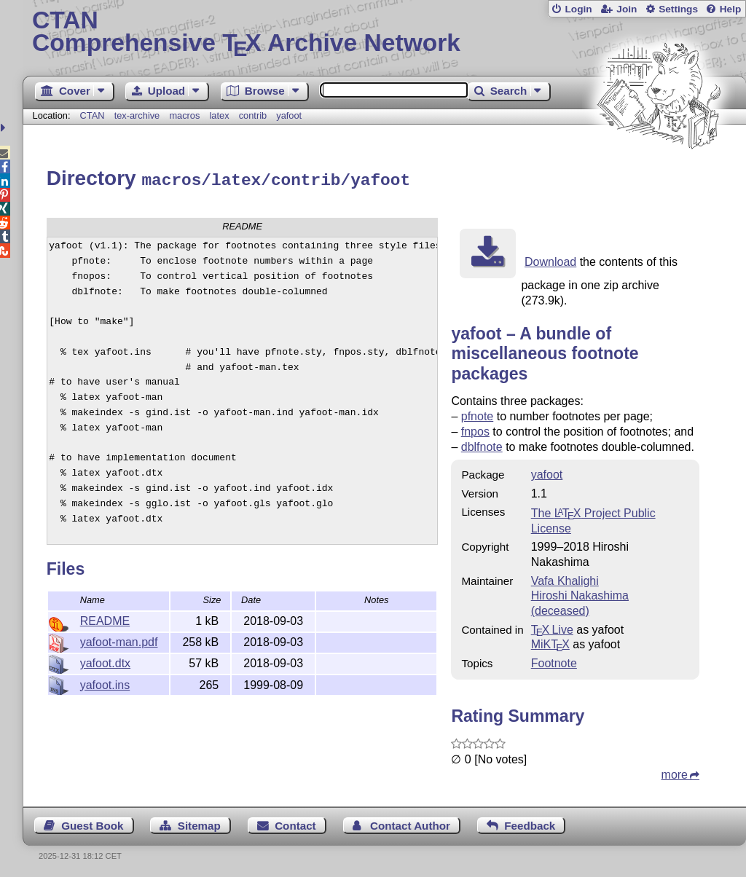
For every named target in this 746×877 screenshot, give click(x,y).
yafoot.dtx (105, 661)
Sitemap (199, 823)
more (674, 772)
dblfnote (482, 444)
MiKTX (550, 642)
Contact (295, 823)
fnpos (475, 429)
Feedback (529, 823)
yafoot (289, 115)
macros (184, 115)
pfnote (477, 414)
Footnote (554, 661)
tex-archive (137, 115)
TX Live (552, 627)
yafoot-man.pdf (119, 640)
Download (550, 259)
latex (219, 115)
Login (578, 9)
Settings (678, 9)
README (105, 619)
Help (731, 9)
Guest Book (92, 823)
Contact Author (410, 823)
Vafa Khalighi (565, 579)
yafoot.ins (105, 683)
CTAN (92, 115)
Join (626, 9)
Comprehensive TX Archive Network (384, 32)
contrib (253, 115)
